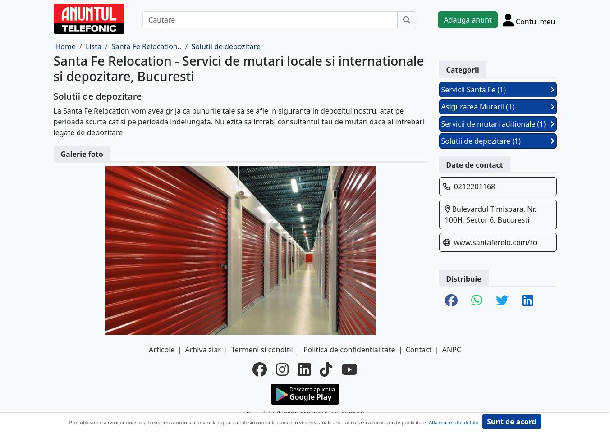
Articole (161, 350)
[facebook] (259, 369)
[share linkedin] (527, 301)
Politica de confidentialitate (349, 350)
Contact (419, 350)
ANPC (451, 350)
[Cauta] (406, 19)
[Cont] (529, 20)
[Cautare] (270, 19)
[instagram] (282, 369)
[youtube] (349, 369)
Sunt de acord (511, 422)
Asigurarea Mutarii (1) (498, 107)
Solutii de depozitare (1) (498, 141)
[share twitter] (502, 301)
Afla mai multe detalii (453, 422)
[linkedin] (304, 369)
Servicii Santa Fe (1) (498, 90)
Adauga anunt (467, 20)
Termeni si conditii (262, 350)
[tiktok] (326, 369)
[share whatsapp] (476, 301)
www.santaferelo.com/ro (495, 242)
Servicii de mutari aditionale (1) (498, 124)
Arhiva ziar (202, 350)
